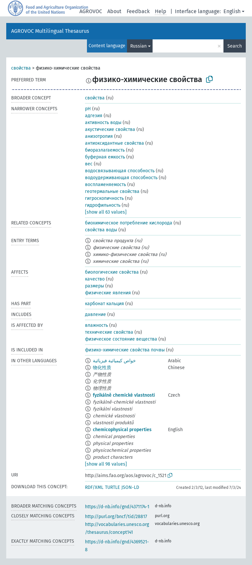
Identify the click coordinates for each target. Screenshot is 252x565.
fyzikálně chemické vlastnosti (124, 395)
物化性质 (102, 367)
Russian (138, 46)
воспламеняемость (105, 184)
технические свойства (109, 332)
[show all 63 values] (106, 212)
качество (95, 279)
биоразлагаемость (105, 150)
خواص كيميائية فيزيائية (114, 361)
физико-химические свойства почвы (125, 350)
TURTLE (112, 487)
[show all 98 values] (106, 464)
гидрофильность (102, 205)
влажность (96, 325)
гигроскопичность (104, 198)
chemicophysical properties (122, 429)
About (114, 11)
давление (95, 314)
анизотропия (99, 136)
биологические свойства (112, 272)
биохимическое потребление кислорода (128, 223)
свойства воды (101, 230)
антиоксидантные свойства (114, 143)
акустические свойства (110, 129)
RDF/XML (94, 487)
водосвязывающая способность (120, 171)
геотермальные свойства (112, 191)
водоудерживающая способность (121, 177)
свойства (21, 68)
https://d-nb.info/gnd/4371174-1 (117, 507)
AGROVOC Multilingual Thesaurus (50, 31)
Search (234, 46)
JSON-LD (130, 487)
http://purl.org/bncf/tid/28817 (116, 516)
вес (89, 164)
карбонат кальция (104, 303)
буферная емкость (105, 157)
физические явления (108, 293)
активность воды (103, 122)
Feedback (138, 11)
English (232, 11)
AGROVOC (90, 11)
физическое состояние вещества (121, 339)
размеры (94, 286)
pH (88, 109)
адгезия (93, 115)
